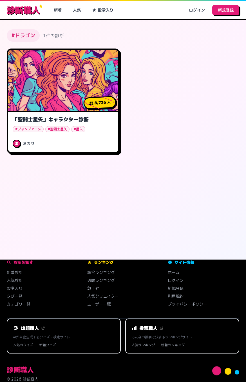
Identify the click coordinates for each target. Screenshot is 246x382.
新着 (58, 10)
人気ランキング (143, 345)
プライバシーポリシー (187, 304)
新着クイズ (47, 345)
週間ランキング (101, 280)
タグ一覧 (15, 296)
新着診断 (15, 272)
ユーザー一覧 (99, 304)
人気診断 (15, 280)
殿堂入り (102, 10)
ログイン (197, 10)
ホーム (174, 272)
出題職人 (29, 328)
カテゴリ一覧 (18, 304)
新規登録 (226, 10)
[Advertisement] (123, 202)
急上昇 (93, 288)
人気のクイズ (23, 345)
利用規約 (176, 296)
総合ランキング (101, 272)
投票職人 (147, 328)
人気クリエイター (103, 296)
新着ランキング (173, 345)
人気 (77, 10)
